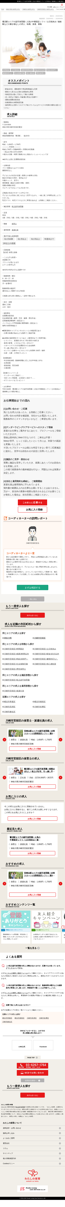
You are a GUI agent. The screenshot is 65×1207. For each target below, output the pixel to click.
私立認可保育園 (17, 206)
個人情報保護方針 (9, 1158)
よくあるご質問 (8, 1138)
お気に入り (56, 7)
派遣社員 (15, 230)
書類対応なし (8, 73)
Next (60, 739)
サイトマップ (8, 1153)
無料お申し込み (8, 1133)
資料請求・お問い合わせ (12, 1128)
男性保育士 (41, 73)
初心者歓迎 (30, 73)
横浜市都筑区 (40, 702)
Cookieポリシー (9, 1163)
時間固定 (6, 70)
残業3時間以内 (27, 70)
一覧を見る (31, 948)
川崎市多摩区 (40, 707)
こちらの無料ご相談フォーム (17, 973)
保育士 (14, 224)
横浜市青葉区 (9, 702)
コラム (5, 1148)
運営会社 (6, 1143)
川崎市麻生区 (9, 712)
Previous (4, 739)
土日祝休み (15, 70)
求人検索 (49, 7)
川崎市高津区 (9, 707)
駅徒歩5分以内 (39, 70)
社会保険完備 (20, 73)
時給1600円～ (52, 70)
